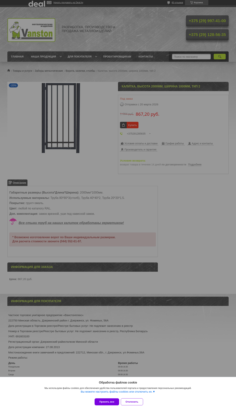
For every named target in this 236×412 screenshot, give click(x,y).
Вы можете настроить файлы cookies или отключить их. (116, 393)
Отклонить (134, 401)
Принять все (106, 401)
